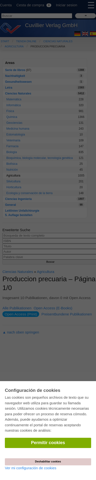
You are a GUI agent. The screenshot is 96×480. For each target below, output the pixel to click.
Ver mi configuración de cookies (30, 468)
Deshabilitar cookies (48, 461)
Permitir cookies (48, 442)
